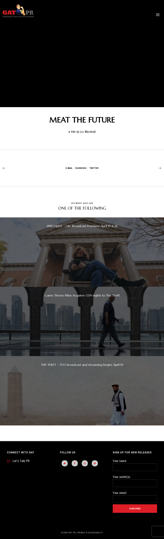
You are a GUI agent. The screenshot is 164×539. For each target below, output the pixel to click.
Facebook (80, 168)
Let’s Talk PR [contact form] (18, 461)
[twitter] (65, 463)
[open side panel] (152, 15)
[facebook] (75, 463)
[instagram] (85, 463)
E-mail (69, 168)
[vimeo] (95, 463)
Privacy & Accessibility (90, 532)
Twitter (93, 168)
